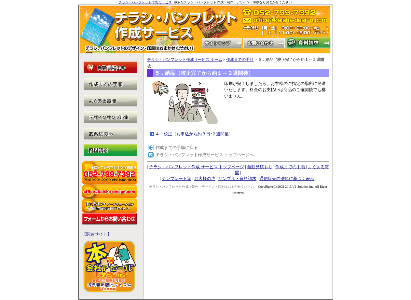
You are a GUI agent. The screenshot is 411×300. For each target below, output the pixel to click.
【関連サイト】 (97, 234)
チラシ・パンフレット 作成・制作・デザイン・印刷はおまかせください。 (203, 186)
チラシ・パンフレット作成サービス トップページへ (205, 154)
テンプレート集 (176, 178)
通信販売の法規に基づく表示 (286, 178)
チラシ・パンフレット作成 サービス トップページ (196, 166)
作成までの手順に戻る (177, 147)
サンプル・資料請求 (237, 178)
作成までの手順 (239, 59)
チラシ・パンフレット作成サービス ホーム (184, 59)
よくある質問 (110, 100)
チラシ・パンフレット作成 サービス (145, 2)
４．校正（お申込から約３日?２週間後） (194, 133)
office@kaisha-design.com (287, 22)
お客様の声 (204, 178)
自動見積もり (259, 166)
